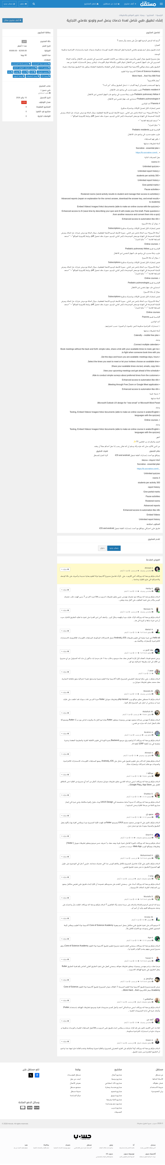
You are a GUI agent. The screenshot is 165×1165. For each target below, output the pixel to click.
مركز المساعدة (75, 1095)
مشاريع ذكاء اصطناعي (113, 1083)
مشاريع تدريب (116, 1108)
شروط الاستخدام (156, 1087)
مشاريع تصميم (116, 1091)
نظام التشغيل (154, 451)
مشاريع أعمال (117, 1075)
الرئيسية (159, 15)
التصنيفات (118, 1112)
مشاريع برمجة (116, 1079)
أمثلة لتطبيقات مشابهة (151, 460)
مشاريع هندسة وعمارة (113, 1087)
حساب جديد (113, 548)
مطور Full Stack (145, 632)
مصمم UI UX (146, 796)
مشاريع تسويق (116, 1095)
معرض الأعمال (75, 1083)
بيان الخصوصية (157, 1091)
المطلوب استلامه (153, 524)
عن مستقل (159, 1075)
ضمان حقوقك (158, 1083)
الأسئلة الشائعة (157, 1079)
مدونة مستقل (76, 1091)
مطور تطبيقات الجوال (144, 878)
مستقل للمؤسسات (74, 1075)
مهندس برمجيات (145, 570)
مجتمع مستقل (75, 1087)
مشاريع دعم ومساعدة (114, 1104)
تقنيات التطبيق (102, 451)
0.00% (24, 102)
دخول (102, 548)
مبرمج (149, 919)
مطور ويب (147, 735)
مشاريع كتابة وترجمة (114, 1100)
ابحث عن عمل (75, 1079)
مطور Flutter (146, 714)
